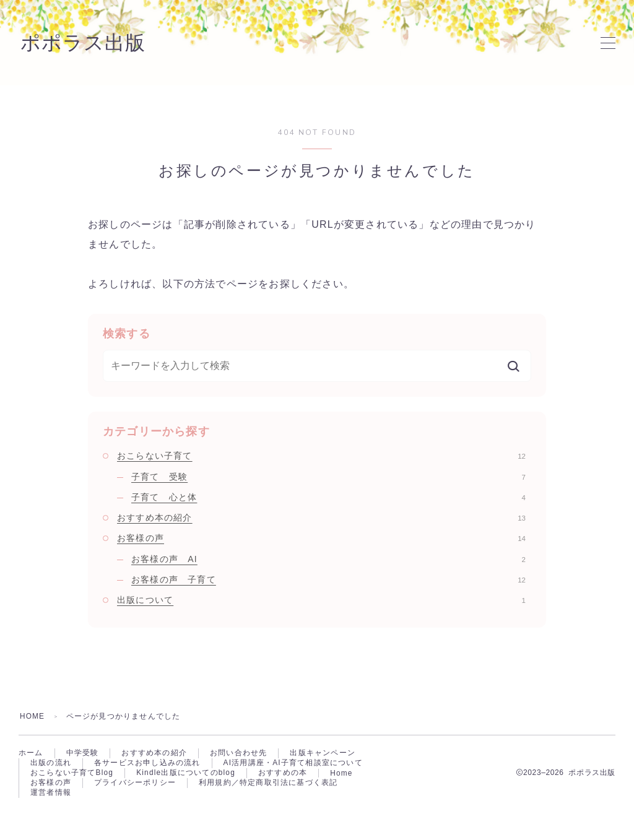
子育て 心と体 (328, 497)
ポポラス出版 (84, 43)
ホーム (31, 753)
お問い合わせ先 (238, 753)
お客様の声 (321, 538)
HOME (32, 716)
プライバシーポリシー (135, 785)
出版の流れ (50, 764)
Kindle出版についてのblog (185, 774)
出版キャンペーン (322, 753)
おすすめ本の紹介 (321, 517)
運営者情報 (50, 795)
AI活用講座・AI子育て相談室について (293, 764)
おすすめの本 (283, 774)
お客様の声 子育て (328, 579)
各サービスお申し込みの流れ (147, 764)
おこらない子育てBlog (71, 774)
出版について (321, 600)
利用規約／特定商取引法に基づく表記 (268, 785)
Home (342, 774)
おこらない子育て (321, 456)
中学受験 (82, 753)
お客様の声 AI (328, 559)
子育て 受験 (328, 477)
